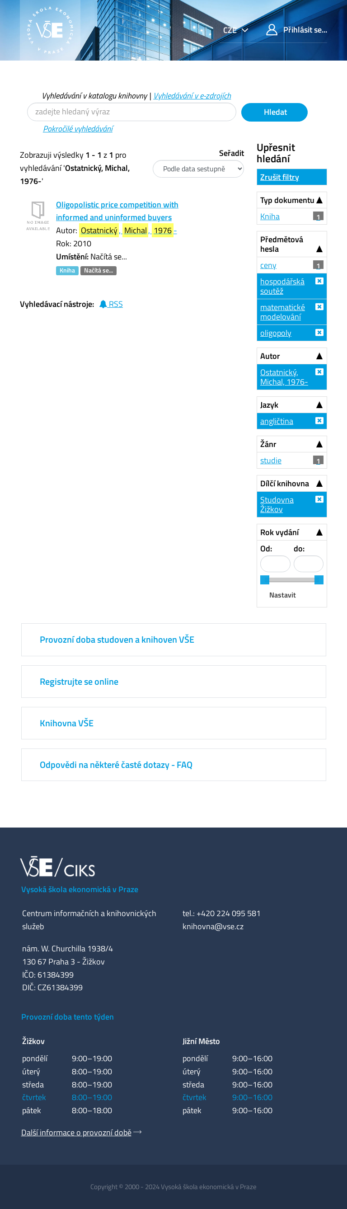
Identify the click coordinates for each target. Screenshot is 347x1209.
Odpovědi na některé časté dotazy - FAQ (116, 764)
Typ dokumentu (287, 200)
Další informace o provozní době (76, 1132)
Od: (266, 548)
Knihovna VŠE (67, 723)
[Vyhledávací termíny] (131, 112)
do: (299, 548)
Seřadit (231, 153)
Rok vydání (279, 532)
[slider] (264, 579)
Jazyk (269, 405)
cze (231, 30)
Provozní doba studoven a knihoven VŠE (117, 639)
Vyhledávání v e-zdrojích (192, 95)
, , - (128, 230)
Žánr (268, 444)
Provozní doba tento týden (67, 1017)
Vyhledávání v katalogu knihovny (94, 95)
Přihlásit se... (296, 30)
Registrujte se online (79, 681)
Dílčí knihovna (284, 483)
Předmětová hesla (281, 244)
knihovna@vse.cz (213, 926)
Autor (270, 356)
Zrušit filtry (279, 177)
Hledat (274, 112)
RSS (111, 304)
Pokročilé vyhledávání (78, 128)
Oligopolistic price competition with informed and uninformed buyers (117, 211)
